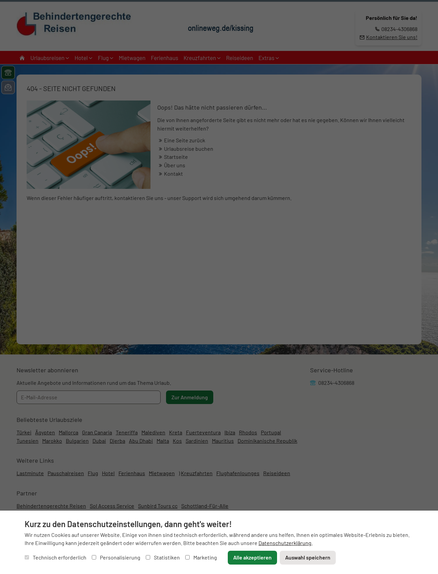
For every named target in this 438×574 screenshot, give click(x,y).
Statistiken (163, 557)
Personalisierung (116, 557)
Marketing (201, 557)
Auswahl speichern (307, 557)
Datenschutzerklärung (284, 543)
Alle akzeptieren (252, 557)
